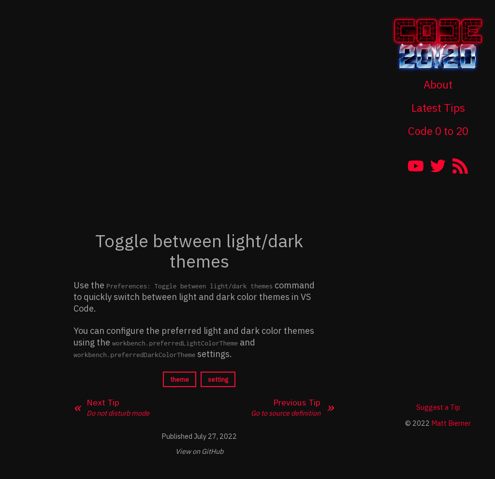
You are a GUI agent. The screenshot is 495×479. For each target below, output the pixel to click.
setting (218, 379)
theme (179, 379)
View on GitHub (199, 451)
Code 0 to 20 (438, 131)
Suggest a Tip (438, 407)
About (437, 84)
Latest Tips (438, 108)
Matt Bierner (451, 423)
